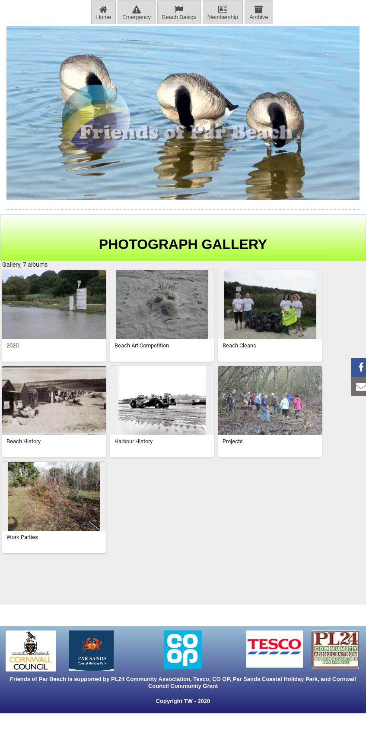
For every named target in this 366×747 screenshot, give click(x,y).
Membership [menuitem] (223, 12)
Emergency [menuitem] (136, 12)
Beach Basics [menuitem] (179, 12)
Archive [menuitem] (258, 12)
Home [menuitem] (103, 12)
